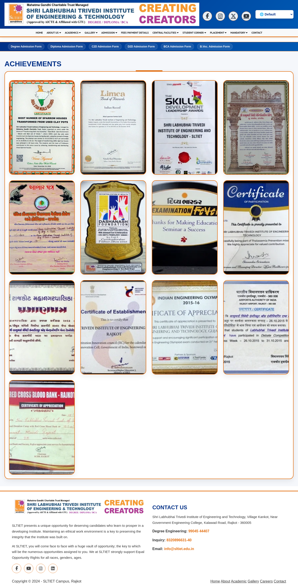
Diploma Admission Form (66, 45)
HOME (39, 32)
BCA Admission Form (177, 45)
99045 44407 (198, 532)
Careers (266, 582)
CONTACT (256, 32)
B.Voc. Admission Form (215, 45)
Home (215, 582)
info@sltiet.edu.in (179, 550)
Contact (280, 582)
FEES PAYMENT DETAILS (135, 32)
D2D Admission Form (141, 45)
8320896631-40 (179, 541)
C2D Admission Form (105, 45)
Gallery (253, 582)
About (225, 582)
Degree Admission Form (25, 45)
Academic (239, 582)
